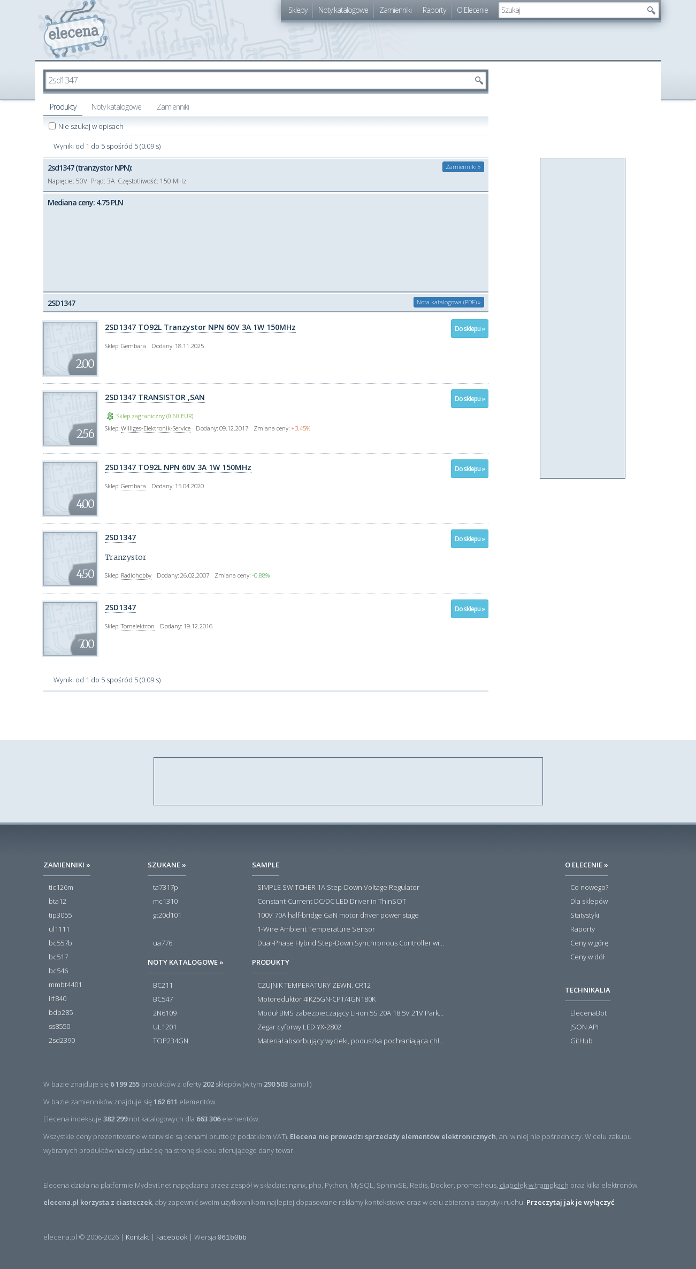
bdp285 (61, 1013)
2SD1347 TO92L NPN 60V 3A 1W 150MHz (178, 467)
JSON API (584, 1027)
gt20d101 (167, 915)
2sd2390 (62, 1040)
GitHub (581, 1041)
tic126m (61, 887)
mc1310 (165, 901)
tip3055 (60, 915)
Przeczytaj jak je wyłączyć (570, 1202)
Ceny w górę (589, 943)
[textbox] (571, 10)
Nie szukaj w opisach (91, 126)
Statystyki (584, 915)
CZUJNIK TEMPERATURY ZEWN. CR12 (314, 985)
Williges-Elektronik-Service (155, 428)
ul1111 (59, 929)
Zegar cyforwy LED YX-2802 (299, 1027)
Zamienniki (395, 10)
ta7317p (165, 887)
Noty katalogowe (343, 10)
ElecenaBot (588, 1013)
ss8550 (59, 1026)
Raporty (434, 10)
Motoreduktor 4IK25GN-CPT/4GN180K (316, 999)
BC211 (163, 985)
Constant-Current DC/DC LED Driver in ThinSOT (331, 901)
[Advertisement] (583, 318)
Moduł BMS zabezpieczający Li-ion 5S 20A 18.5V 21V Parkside (351, 1013)
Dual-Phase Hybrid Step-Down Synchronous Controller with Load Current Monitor (351, 943)
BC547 (163, 999)
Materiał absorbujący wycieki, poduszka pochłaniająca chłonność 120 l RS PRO (351, 1041)
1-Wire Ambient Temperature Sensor (316, 929)
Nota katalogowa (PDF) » (449, 302)
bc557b (60, 943)
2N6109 (165, 1013)
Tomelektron (138, 626)
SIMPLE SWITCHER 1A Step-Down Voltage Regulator (338, 887)
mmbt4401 (65, 985)
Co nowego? (589, 887)
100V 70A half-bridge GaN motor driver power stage (338, 915)
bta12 (57, 901)
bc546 (58, 971)
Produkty (63, 107)
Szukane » (167, 865)
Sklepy (297, 10)
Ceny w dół (587, 957)
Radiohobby (136, 575)
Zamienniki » (463, 167)
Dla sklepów (589, 901)
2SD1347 (120, 537)
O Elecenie (472, 10)
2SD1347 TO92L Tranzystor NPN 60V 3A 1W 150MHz (200, 327)
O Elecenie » (586, 865)
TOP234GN (170, 1041)
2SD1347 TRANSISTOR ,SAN (155, 397)
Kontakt (137, 1237)
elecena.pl (75, 29)
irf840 (57, 999)
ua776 (162, 943)
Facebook (171, 1237)
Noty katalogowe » (186, 962)
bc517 (58, 957)
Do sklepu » (470, 328)
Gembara (133, 346)
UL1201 (165, 1027)
